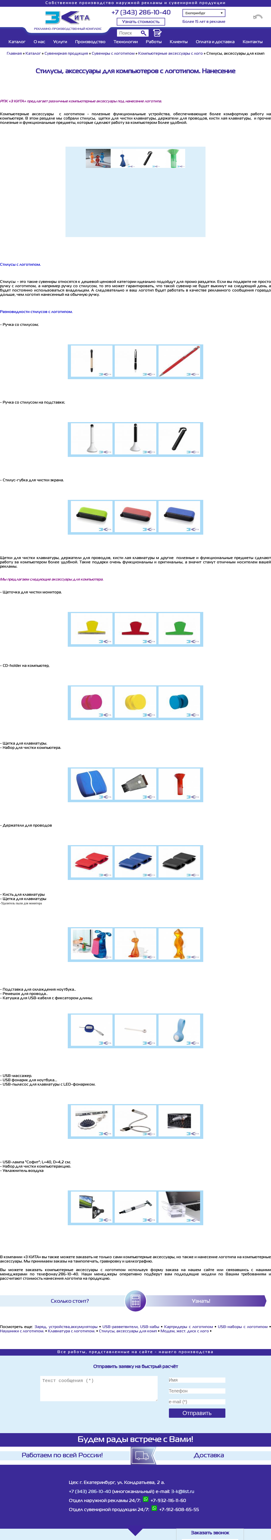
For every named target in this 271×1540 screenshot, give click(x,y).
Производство (90, 42)
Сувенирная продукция (66, 53)
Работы (154, 42)
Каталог (17, 42)
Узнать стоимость (141, 22)
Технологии (126, 42)
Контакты (253, 42)
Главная (14, 53)
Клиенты (179, 42)
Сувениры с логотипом (113, 53)
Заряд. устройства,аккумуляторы (66, 1327)
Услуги (60, 42)
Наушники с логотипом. (22, 1331)
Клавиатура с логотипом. (71, 1331)
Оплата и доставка (215, 42)
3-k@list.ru (182, 1492)
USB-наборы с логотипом (243, 1327)
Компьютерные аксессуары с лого (170, 53)
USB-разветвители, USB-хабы (132, 1327)
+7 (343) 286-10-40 (141, 13)
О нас (39, 42)
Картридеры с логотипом (188, 1327)
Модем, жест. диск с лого (185, 1331)
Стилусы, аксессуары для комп (128, 1331)
